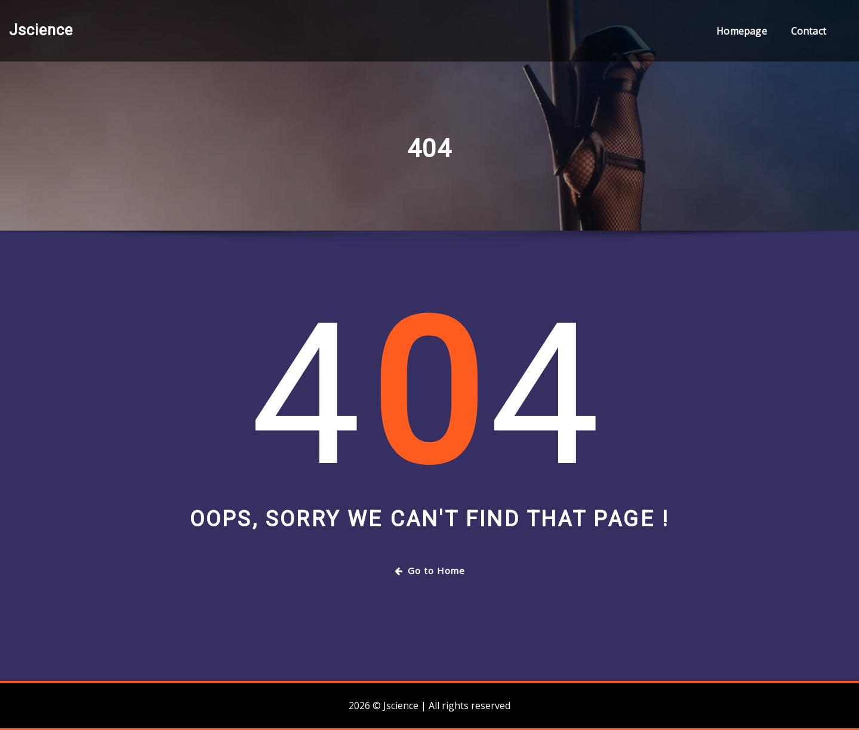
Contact (808, 31)
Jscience (41, 30)
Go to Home (430, 570)
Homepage (741, 31)
